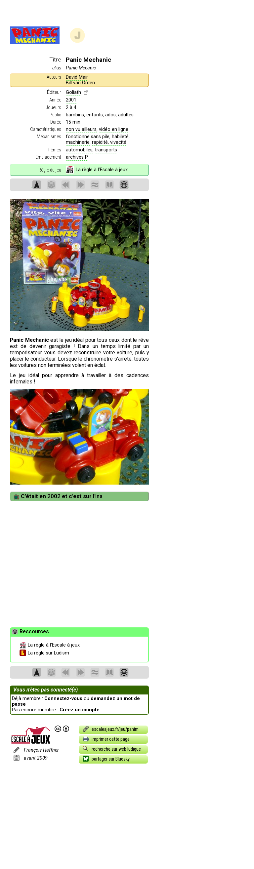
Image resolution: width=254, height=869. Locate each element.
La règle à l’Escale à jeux (96, 170)
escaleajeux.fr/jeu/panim (110, 729)
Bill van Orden (80, 83)
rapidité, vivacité (109, 142)
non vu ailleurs (81, 129)
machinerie (78, 142)
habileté (120, 136)
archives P (77, 157)
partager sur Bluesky (105, 758)
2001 (71, 100)
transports (106, 150)
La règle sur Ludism (44, 653)
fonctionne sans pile (87, 136)
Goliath (73, 92)
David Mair (77, 77)
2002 (54, 496)
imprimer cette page (105, 738)
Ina (99, 496)
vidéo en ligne (113, 129)
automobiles (79, 150)
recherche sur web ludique (111, 748)
